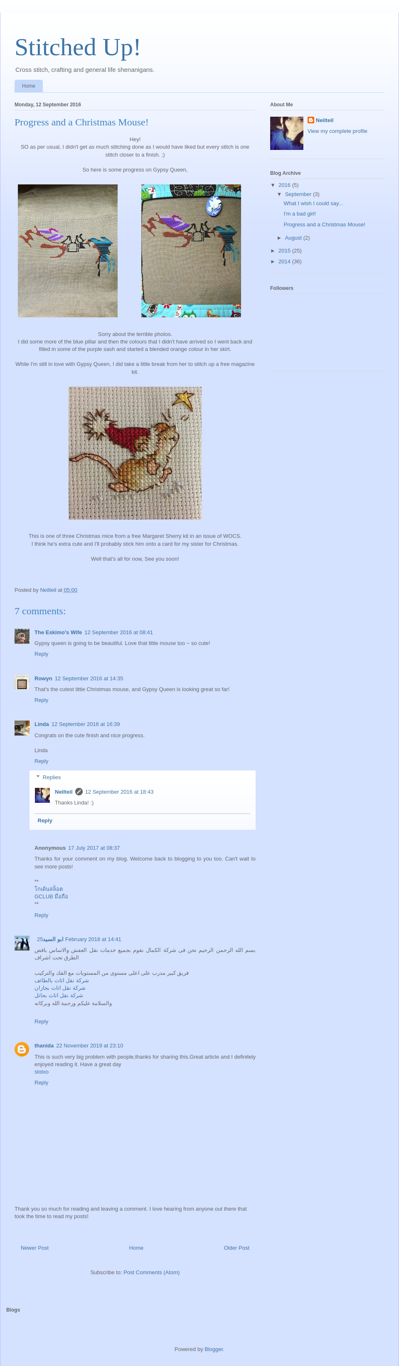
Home (28, 86)
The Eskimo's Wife (58, 632)
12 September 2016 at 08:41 (118, 632)
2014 (285, 261)
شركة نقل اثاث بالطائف (61, 980)
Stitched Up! (78, 47)
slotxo (41, 1072)
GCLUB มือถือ (51, 896)
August (294, 238)
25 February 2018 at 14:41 (79, 939)
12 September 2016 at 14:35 (89, 678)
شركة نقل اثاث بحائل (58, 995)
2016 (285, 185)
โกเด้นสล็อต (48, 889)
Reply (41, 654)
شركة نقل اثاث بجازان (60, 988)
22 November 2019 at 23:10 (89, 1045)
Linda (41, 724)
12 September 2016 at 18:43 (119, 792)
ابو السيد (53, 939)
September (299, 194)
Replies (52, 777)
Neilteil (64, 792)
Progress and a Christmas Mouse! (324, 224)
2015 (285, 251)
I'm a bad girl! (299, 214)
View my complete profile (337, 131)
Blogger (213, 1349)
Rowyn (43, 678)
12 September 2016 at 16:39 (86, 724)
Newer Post (35, 1248)
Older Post (236, 1248)
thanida (44, 1045)
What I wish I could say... (313, 203)
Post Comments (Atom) (151, 1272)
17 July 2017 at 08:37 (94, 848)
